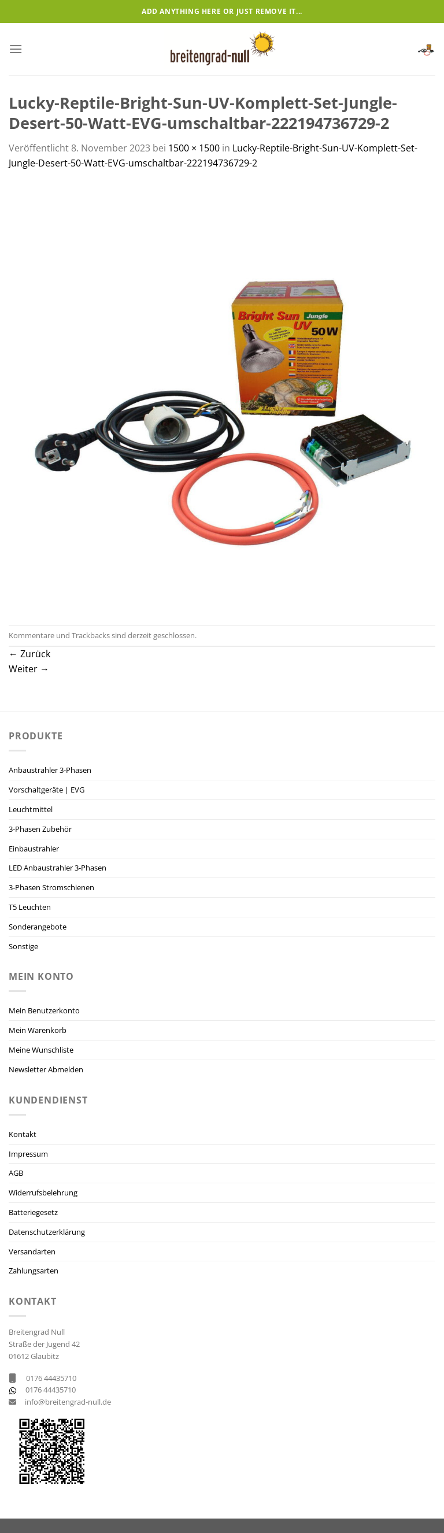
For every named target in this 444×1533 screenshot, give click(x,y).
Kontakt (22, 1134)
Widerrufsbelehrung (43, 1192)
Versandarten (32, 1251)
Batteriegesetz (33, 1212)
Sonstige (23, 946)
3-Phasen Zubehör (40, 829)
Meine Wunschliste (41, 1050)
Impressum (28, 1154)
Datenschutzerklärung (47, 1232)
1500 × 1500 (194, 148)
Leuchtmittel (31, 809)
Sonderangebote (37, 926)
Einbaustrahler (34, 848)
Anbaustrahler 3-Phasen (50, 770)
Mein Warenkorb (37, 1030)
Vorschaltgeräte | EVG (46, 789)
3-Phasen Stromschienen (51, 887)
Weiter (29, 668)
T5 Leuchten (30, 907)
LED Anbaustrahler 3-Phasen (57, 867)
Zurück (29, 653)
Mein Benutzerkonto (44, 1010)
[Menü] (16, 49)
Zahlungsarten (33, 1270)
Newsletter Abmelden (46, 1069)
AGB (16, 1173)
